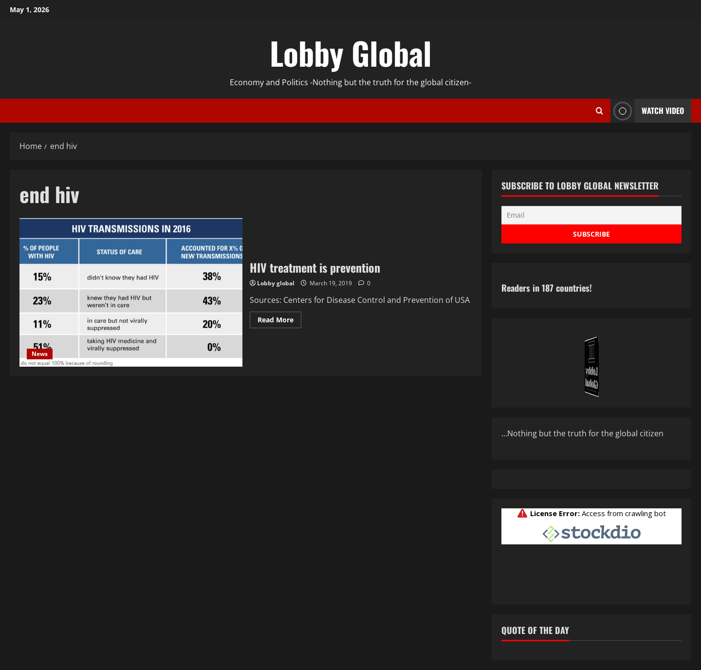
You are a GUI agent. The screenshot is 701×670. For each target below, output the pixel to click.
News (40, 354)
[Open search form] (599, 111)
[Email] (591, 215)
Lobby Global (351, 52)
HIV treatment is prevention (130, 292)
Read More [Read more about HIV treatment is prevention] (279, 321)
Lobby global (276, 283)
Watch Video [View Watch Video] (647, 111)
